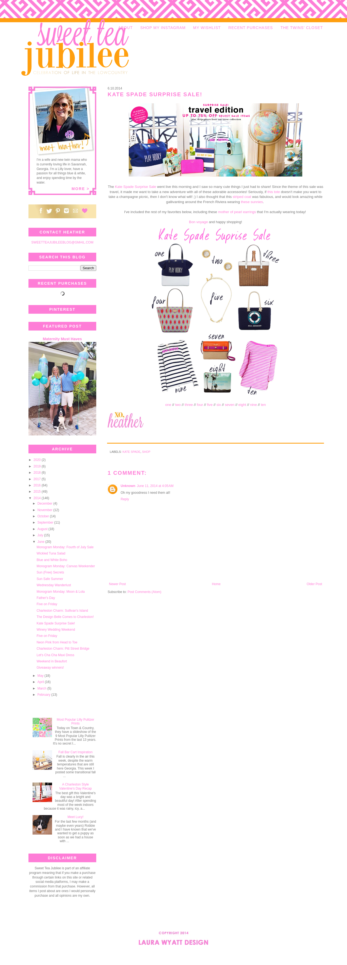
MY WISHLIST (207, 27)
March (42, 688)
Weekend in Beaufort (52, 661)
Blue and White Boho (52, 560)
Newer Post (117, 584)
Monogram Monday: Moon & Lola (61, 592)
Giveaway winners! (50, 667)
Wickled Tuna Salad (51, 553)
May (40, 676)
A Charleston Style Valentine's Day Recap (75, 786)
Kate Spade (131, 451)
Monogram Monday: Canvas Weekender (66, 566)
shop (146, 451)
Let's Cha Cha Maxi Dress (55, 655)
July (40, 535)
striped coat (242, 197)
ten (263, 405)
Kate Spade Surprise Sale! (56, 623)
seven (229, 405)
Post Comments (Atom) (144, 592)
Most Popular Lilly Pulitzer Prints (75, 721)
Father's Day (46, 598)
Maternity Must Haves (62, 339)
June (41, 542)
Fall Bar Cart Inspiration (75, 752)
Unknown (128, 486)
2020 (38, 460)
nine (253, 405)
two (178, 405)
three (189, 405)
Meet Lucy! (75, 817)
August (43, 529)
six (219, 405)
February (44, 695)
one (168, 405)
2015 (38, 491)
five (210, 405)
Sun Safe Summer (50, 579)
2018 (38, 473)
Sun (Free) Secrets (50, 572)
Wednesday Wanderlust (54, 585)
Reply (125, 499)
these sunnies (252, 202)
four (200, 405)
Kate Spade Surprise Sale (135, 187)
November (45, 510)
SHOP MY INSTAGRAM (162, 27)
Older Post (314, 584)
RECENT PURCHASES (250, 27)
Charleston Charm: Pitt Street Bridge (63, 648)
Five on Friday (47, 604)
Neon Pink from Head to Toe (57, 642)
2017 (38, 479)
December (45, 503)
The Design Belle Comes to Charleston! (65, 617)
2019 (38, 466)
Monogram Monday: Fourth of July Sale (65, 547)
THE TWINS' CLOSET (302, 27)
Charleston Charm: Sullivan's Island (62, 611)
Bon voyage (198, 222)
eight (242, 405)
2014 (38, 498)
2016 (38, 485)
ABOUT (125, 27)
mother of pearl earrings (237, 212)
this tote (273, 192)
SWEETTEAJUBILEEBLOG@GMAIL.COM (62, 242)
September (45, 522)
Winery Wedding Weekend (56, 629)
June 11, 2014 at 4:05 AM (155, 486)
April (41, 682)
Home (216, 584)
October (43, 516)
